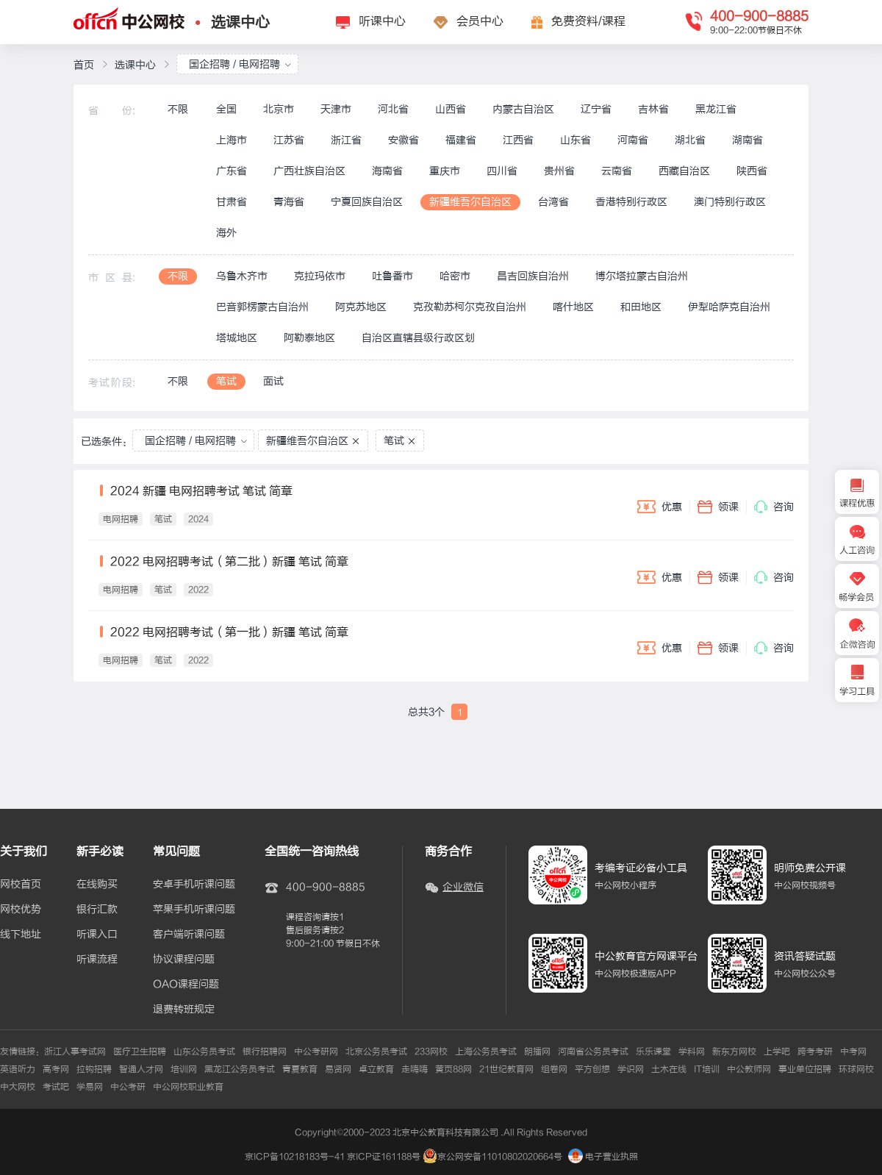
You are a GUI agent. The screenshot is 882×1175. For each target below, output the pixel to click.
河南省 (632, 140)
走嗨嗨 (414, 1069)
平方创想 (592, 1069)
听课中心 (382, 21)
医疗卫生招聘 (139, 1051)
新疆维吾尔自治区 (470, 202)
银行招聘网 (265, 1051)
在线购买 (97, 884)
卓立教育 (376, 1069)
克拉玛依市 (319, 276)
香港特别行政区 (631, 202)
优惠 (659, 506)
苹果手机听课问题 (194, 909)
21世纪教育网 (506, 1069)
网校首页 (20, 884)
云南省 (616, 171)
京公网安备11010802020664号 (499, 1156)
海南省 (387, 171)
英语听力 (17, 1069)
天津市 (335, 109)
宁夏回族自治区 (367, 202)
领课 (718, 506)
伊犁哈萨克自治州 (729, 307)
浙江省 (346, 140)
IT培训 (707, 1069)
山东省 (575, 140)
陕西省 (751, 171)
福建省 (460, 140)
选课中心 (240, 22)
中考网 (853, 1051)
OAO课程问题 (186, 984)
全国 (226, 109)
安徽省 (403, 140)
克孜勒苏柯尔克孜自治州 (469, 307)
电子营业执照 (603, 1156)
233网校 (431, 1051)
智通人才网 (141, 1069)
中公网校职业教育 (188, 1087)
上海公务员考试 (486, 1051)
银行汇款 (97, 909)
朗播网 (537, 1051)
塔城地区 (236, 338)
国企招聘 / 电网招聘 (240, 64)
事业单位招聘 (804, 1069)
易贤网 (338, 1069)
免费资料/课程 (588, 21)
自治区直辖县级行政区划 (418, 338)
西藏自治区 (684, 171)
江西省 (518, 140)
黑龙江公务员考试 (239, 1069)
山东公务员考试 (204, 1051)
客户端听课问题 (189, 934)
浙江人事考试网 (75, 1051)
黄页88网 (453, 1069)
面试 (273, 381)
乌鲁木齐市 (242, 276)
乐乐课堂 (653, 1051)
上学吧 (777, 1051)
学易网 (89, 1087)
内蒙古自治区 (523, 109)
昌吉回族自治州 (533, 276)
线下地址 (20, 934)
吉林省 (653, 109)
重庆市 (444, 171)
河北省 (393, 109)
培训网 (184, 1069)
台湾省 (553, 202)
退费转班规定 (184, 1009)
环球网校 (856, 1069)
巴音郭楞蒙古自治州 (262, 307)
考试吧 (56, 1087)
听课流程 (97, 959)
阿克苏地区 (361, 307)
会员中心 (479, 21)
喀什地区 (573, 307)
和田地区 (641, 307)
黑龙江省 (715, 109)
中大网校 (17, 1087)
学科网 (691, 1051)
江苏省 (288, 140)
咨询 (774, 506)
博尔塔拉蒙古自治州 (641, 276)
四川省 (502, 171)
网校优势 (20, 909)
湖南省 (747, 140)
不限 (178, 109)
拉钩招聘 (94, 1069)
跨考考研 (815, 1051)
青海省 (288, 202)
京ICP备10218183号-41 (295, 1156)
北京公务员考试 (376, 1051)
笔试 (226, 381)
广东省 (231, 171)
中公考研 (128, 1087)
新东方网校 (734, 1051)
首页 (84, 65)
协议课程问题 (184, 959)
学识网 (630, 1069)
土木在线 (668, 1069)
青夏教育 (300, 1069)
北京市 (278, 109)
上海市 (231, 140)
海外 (226, 232)
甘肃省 (231, 202)
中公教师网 (749, 1069)
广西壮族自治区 (309, 171)
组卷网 (554, 1069)
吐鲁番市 (392, 276)
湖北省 (690, 140)
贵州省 (559, 171)
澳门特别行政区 (730, 202)
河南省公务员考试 (593, 1051)
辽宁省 (596, 109)
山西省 (450, 109)
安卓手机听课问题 (194, 884)
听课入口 (97, 934)
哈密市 (455, 276)
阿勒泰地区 (309, 338)
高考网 (56, 1069)
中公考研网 (316, 1051)
